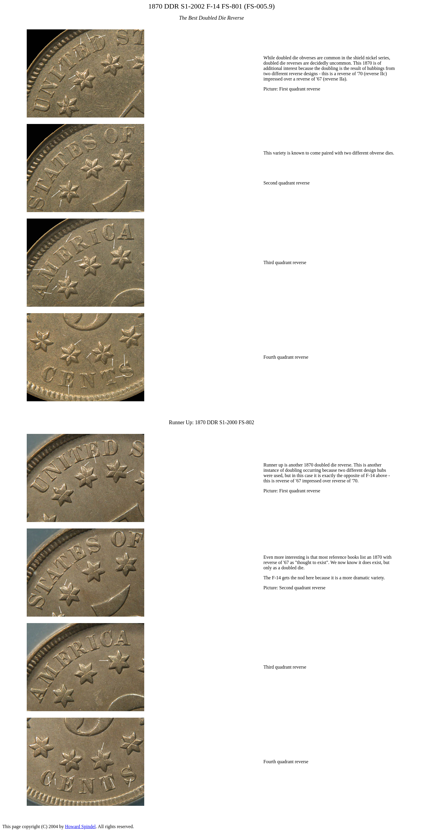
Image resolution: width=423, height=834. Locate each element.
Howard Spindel (80, 826)
